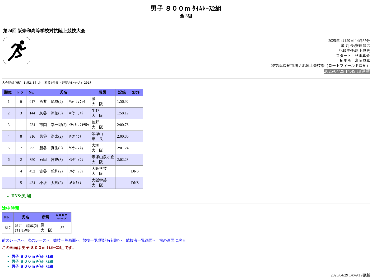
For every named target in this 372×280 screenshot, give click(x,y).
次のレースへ (39, 241)
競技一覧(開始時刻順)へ (103, 241)
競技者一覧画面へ (141, 241)
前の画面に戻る (172, 241)
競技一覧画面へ (66, 241)
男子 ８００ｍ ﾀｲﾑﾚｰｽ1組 (32, 257)
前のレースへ (13, 241)
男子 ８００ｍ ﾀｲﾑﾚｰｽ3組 (32, 267)
